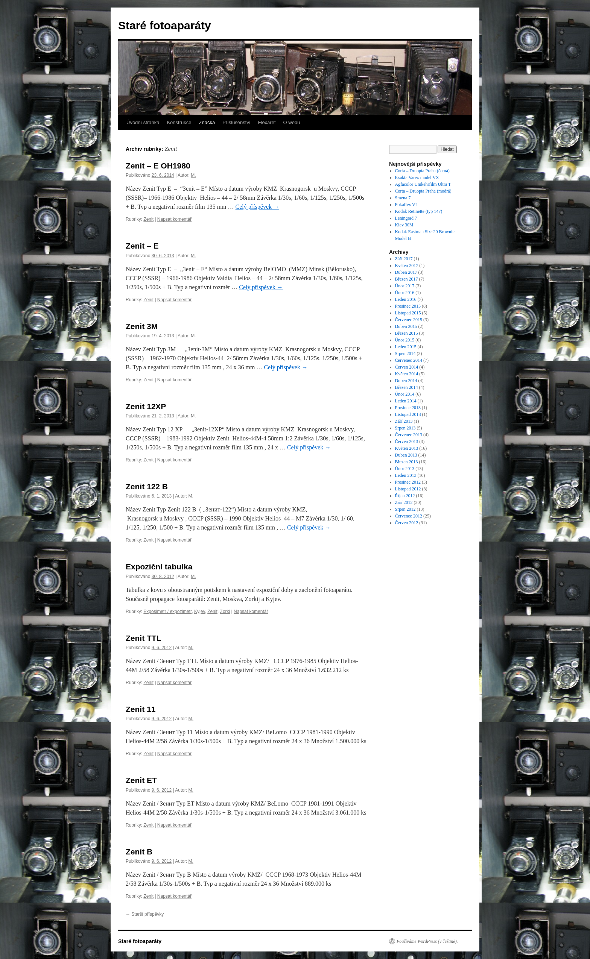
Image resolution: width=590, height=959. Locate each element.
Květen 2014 (406, 373)
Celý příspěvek (257, 206)
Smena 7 (403, 197)
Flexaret (267, 122)
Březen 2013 (406, 461)
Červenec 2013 (408, 434)
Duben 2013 (406, 455)
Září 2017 (404, 258)
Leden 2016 (406, 299)
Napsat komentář (174, 219)
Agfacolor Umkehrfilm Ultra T (423, 184)
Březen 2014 (406, 387)
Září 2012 (404, 502)
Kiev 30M (404, 225)
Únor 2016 (405, 292)
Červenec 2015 (408, 319)
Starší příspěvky (145, 914)
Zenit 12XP (146, 406)
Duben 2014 (406, 380)
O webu (291, 122)
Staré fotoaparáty (164, 25)
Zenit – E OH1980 (158, 165)
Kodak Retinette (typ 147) (418, 211)
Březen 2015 (406, 333)
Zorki (225, 611)
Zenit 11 (140, 709)
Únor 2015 (405, 340)
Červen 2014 (406, 367)
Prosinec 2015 (408, 306)
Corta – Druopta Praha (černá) (422, 170)
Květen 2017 (406, 265)
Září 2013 (404, 421)
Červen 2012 (406, 522)
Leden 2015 (406, 346)
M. (193, 175)
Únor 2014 (405, 394)
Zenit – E (142, 245)
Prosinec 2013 (408, 407)
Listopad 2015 (408, 313)
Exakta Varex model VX (417, 177)
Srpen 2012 (405, 509)
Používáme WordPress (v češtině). (427, 941)
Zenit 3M (142, 326)
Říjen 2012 (405, 495)
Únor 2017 (405, 285)
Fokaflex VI (406, 204)
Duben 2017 (406, 272)
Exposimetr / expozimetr (167, 611)
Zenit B (139, 851)
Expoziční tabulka (159, 566)
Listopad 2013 (408, 414)
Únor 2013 (405, 468)
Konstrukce (179, 122)
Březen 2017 (406, 279)
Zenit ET (141, 780)
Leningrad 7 (406, 218)
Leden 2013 (406, 475)
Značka (207, 122)
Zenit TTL (143, 638)
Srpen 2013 (405, 428)
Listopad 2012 (408, 489)
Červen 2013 (406, 441)
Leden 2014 (406, 401)
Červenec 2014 (408, 360)
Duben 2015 (406, 326)
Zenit (148, 219)
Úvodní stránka (142, 122)
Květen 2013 (406, 448)
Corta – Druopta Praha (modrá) (423, 191)
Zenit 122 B (147, 486)
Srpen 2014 (405, 353)
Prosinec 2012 (408, 482)
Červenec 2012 (408, 516)
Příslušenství (236, 122)
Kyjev (199, 611)
